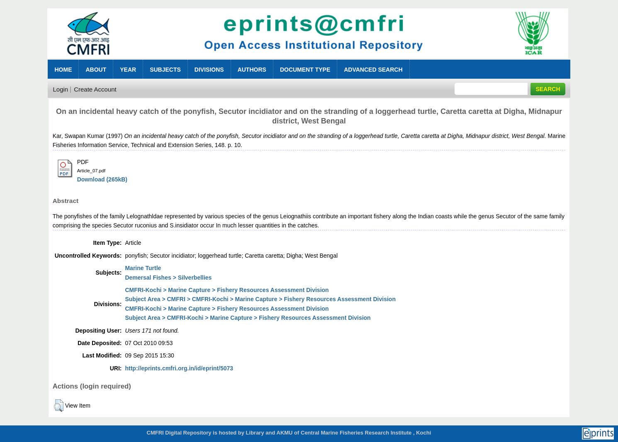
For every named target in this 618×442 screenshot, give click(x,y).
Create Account (95, 89)
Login (60, 89)
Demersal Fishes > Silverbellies (168, 277)
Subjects (165, 69)
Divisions (209, 69)
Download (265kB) (102, 179)
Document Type (305, 69)
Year (128, 69)
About (95, 69)
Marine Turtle (143, 268)
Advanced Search (373, 69)
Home (63, 69)
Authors (252, 69)
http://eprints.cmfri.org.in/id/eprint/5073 (179, 368)
